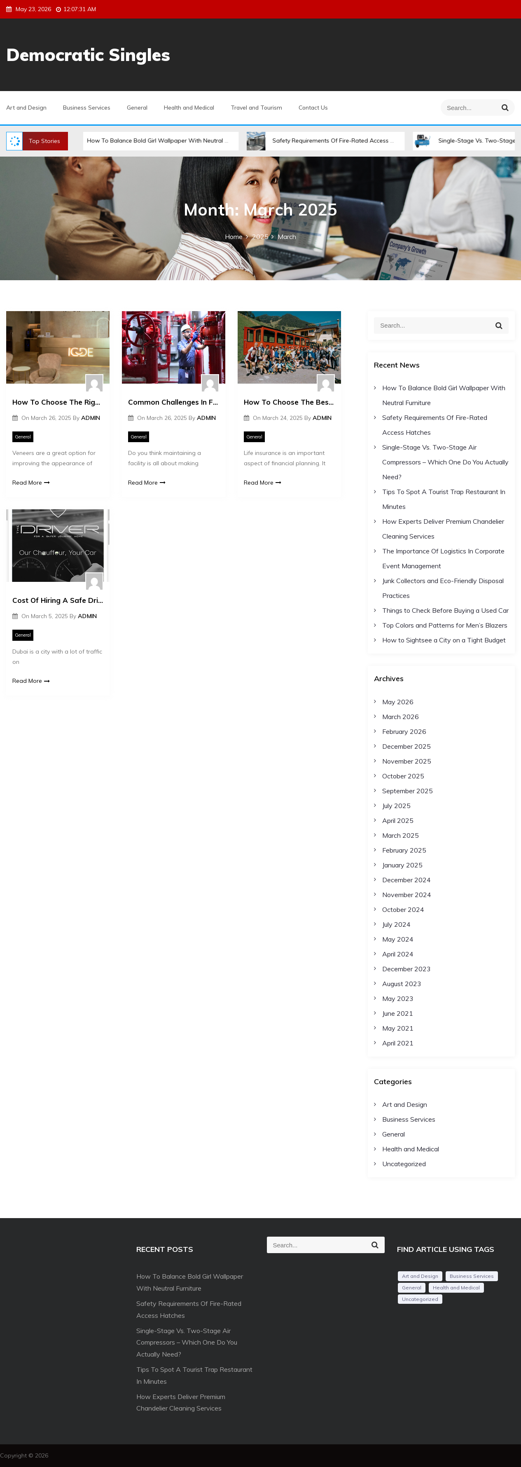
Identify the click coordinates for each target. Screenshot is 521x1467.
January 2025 (402, 865)
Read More (31, 482)
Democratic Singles (88, 55)
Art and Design (26, 107)
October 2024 (403, 909)
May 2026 (398, 702)
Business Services (86, 107)
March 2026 (400, 716)
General (137, 107)
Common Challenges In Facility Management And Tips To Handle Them (173, 402)
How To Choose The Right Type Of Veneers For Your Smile (57, 402)
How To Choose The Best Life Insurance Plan (289, 402)
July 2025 (396, 805)
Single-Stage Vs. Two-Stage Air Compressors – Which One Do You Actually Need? (445, 462)
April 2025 (398, 820)
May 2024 (398, 939)
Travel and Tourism (256, 107)
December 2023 (406, 969)
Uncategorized (404, 1164)
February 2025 (404, 850)
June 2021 (397, 1013)
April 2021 (398, 1043)
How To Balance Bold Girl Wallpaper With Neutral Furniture (163, 140)
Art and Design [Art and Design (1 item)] (420, 1276)
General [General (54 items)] (411, 1287)
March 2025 (400, 835)
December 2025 (406, 746)
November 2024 (406, 895)
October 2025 (403, 776)
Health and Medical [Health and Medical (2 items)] (456, 1287)
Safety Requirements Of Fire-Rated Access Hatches (337, 140)
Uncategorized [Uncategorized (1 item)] (420, 1299)
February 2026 (404, 731)
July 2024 (396, 924)
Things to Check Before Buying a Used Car (445, 610)
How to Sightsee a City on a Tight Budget (444, 640)
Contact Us (313, 107)
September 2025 (407, 791)
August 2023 (401, 984)
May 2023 (398, 998)
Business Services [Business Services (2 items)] (472, 1276)
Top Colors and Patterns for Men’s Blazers (444, 625)
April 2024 (398, 954)
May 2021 (398, 1028)
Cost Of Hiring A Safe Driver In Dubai (57, 600)
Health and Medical (189, 107)
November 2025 (406, 761)
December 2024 (406, 880)
